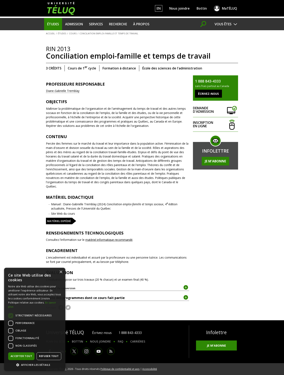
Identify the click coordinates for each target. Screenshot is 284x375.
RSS (111, 351)
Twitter (68, 307)
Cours (73, 33)
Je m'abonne (215, 161)
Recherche (118, 24)
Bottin (202, 8)
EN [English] (159, 8)
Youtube (98, 351)
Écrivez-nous (102, 332)
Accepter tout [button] (21, 356)
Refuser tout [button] (49, 356)
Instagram (86, 351)
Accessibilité (149, 369)
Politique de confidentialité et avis (120, 369)
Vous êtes (223, 24)
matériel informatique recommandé (109, 240)
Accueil (50, 33)
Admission (74, 24)
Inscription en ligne (215, 124)
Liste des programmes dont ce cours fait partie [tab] (117, 297)
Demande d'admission (215, 110)
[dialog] (34, 319)
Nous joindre (179, 8)
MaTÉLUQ (229, 8)
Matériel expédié (59, 221)
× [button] (60, 272)
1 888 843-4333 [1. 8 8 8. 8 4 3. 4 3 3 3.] (130, 332)
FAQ (120, 341)
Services (96, 24)
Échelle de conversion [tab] (117, 288)
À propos (141, 24)
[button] (34, 365)
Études (53, 24)
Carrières (137, 341)
